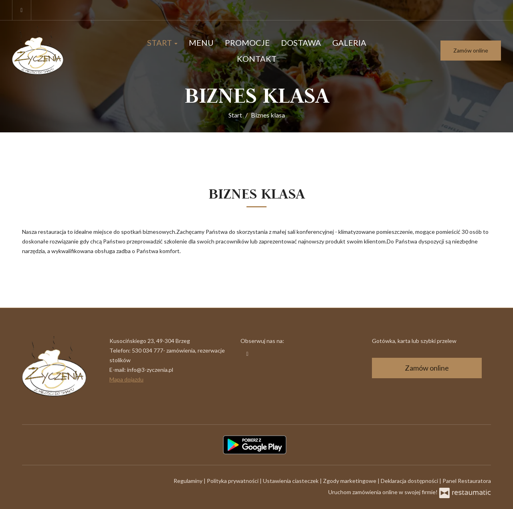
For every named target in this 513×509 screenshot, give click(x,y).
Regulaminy (189, 480)
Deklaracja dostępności (410, 480)
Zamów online (470, 50)
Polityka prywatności (233, 480)
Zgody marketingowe (350, 480)
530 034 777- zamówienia (163, 350)
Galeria (349, 42)
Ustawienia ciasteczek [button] (291, 480)
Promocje (247, 42)
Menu (201, 42)
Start (162, 42)
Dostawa (301, 42)
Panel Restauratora (466, 480)
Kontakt (257, 58)
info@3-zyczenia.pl (150, 369)
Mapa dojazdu (126, 379)
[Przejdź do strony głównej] (61, 50)
